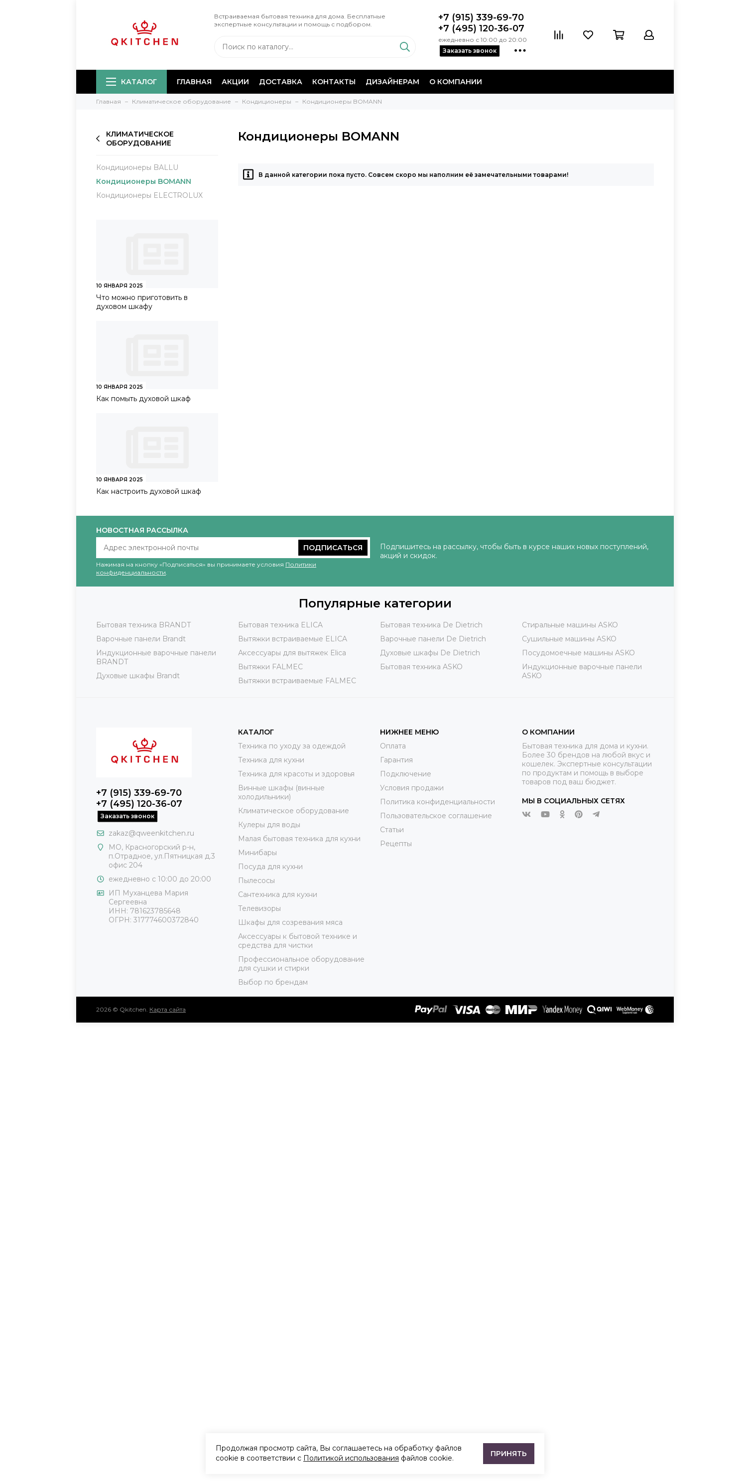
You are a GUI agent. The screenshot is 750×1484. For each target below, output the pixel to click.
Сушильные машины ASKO (569, 638)
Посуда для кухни (270, 866)
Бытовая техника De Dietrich (431, 624)
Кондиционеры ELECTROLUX (149, 195)
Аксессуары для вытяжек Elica (292, 652)
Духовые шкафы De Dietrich (430, 652)
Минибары (257, 852)
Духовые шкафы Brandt (138, 675)
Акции (235, 81)
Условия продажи (412, 787)
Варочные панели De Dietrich (433, 638)
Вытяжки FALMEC (270, 666)
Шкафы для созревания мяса (290, 922)
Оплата (393, 746)
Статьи (392, 829)
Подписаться (333, 547)
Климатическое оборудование (135, 139)
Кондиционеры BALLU (137, 167)
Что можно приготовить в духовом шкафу (142, 302)
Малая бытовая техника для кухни (299, 838)
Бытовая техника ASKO (421, 666)
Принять (509, 1453)
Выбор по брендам (273, 982)
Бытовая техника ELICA (280, 624)
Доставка (280, 81)
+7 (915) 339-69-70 (481, 17)
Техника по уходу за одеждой (292, 746)
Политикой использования (351, 1458)
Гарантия (396, 759)
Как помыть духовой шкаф (143, 398)
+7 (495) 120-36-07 (481, 28)
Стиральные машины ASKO (570, 624)
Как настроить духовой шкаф (148, 491)
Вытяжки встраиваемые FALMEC (297, 680)
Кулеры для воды (269, 824)
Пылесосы (256, 880)
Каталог (131, 81)
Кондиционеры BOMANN (143, 181)
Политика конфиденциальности (437, 801)
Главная (194, 81)
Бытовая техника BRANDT (143, 624)
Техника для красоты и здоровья (296, 773)
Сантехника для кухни (277, 894)
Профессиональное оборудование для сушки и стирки (301, 964)
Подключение (405, 773)
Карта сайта (167, 1009)
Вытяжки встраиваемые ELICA (292, 638)
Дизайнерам (392, 81)
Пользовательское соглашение (436, 815)
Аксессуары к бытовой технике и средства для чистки (297, 941)
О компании (455, 81)
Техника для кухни (271, 759)
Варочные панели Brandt (141, 638)
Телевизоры (259, 908)
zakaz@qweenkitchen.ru (151, 833)
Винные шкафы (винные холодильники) (281, 792)
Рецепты (396, 843)
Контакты (334, 81)
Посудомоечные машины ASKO (578, 652)
